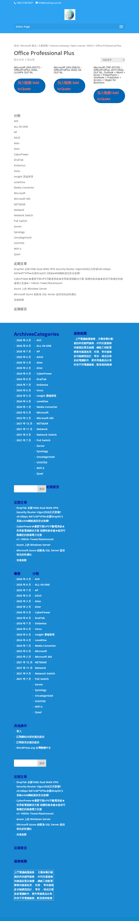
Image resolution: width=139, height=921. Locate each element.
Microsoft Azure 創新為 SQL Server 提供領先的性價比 (45, 294)
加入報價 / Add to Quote (28, 85)
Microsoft (19, 193)
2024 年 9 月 (23, 373)
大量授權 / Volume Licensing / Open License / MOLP (66, 45)
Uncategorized (22, 237)
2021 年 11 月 (24, 429)
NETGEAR (19, 204)
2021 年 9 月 (23, 434)
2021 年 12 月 (24, 423)
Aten (17, 143)
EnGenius (20, 165)
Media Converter (24, 187)
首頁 (16, 45)
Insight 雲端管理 (23, 176)
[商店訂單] (113, 59)
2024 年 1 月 (23, 407)
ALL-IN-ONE (21, 126)
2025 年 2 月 (23, 368)
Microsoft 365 (22, 198)
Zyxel (17, 254)
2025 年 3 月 (23, 362)
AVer (17, 148)
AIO (16, 121)
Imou (17, 171)
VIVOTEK (19, 243)
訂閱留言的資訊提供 (27, 742)
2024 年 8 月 (23, 379)
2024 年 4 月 (23, 401)
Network (19, 210)
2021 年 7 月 (23, 440)
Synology (19, 232)
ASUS (17, 137)
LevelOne (19, 182)
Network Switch (23, 215)
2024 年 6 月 (23, 390)
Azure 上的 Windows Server (30, 288)
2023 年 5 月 (23, 412)
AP (15, 132)
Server (18, 226)
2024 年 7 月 (23, 384)
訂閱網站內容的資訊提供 (30, 736)
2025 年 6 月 (23, 357)
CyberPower (21, 154)
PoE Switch (20, 221)
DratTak (19, 159)
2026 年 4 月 (23, 340)
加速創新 (19, 299)
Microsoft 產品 (28, 45)
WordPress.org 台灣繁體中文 (33, 747)
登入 (19, 731)
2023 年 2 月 (23, 418)
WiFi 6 (17, 248)
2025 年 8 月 (23, 345)
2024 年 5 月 (23, 395)
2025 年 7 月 (23, 351)
